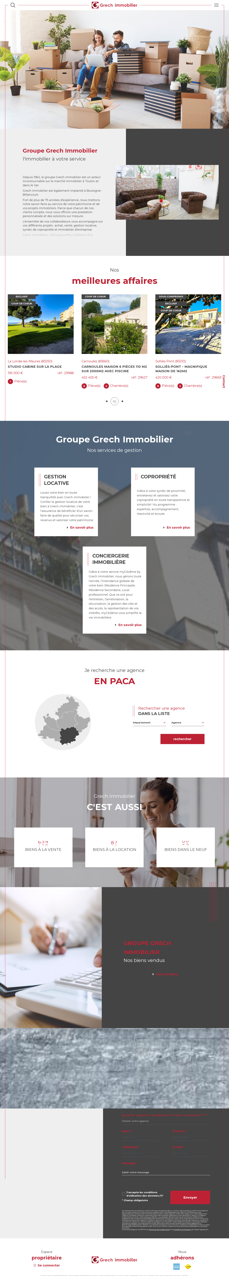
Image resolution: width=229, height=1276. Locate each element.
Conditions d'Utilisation (182, 1236)
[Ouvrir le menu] (216, 5)
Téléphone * (131, 1154)
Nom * (126, 1138)
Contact (224, 381)
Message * (130, 1170)
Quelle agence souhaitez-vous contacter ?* (165, 1122)
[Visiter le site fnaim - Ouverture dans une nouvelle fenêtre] (188, 1273)
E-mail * (178, 1154)
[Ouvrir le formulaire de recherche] (12, 5)
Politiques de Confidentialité (159, 1236)
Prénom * (180, 1138)
